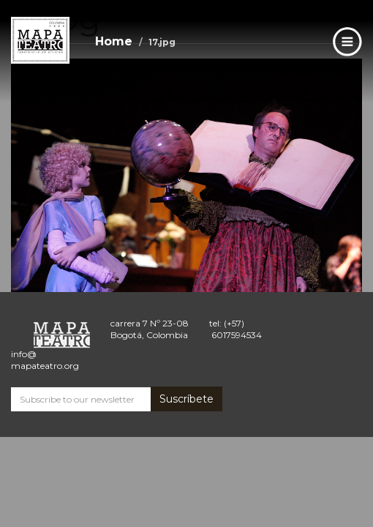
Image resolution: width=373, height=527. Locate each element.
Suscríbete (186, 398)
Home (113, 41)
